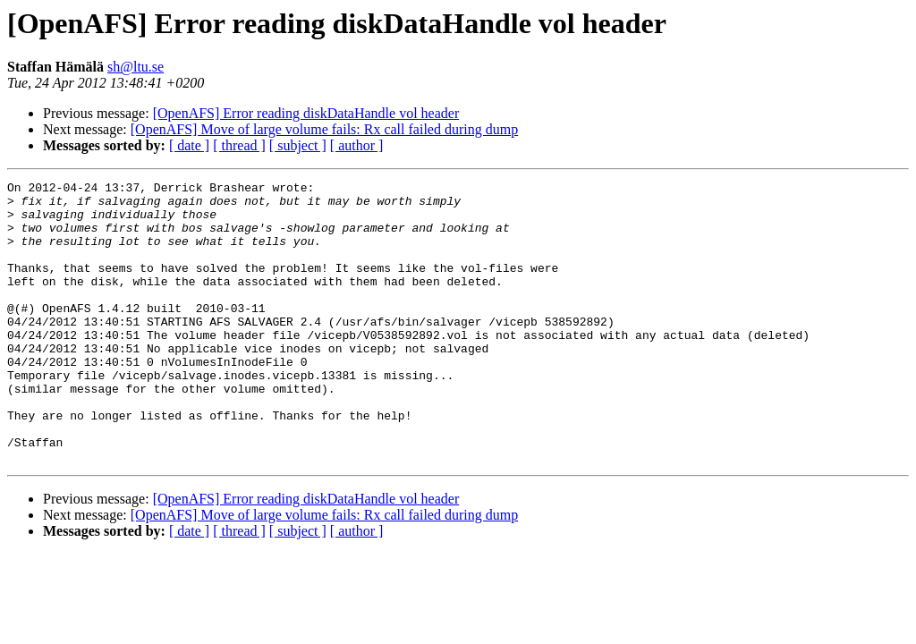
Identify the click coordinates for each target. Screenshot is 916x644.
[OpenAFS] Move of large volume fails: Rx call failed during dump (324, 129)
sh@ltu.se (135, 66)
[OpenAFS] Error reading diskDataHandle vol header (306, 113)
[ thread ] (239, 145)
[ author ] (357, 145)
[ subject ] (298, 145)
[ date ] (189, 145)
